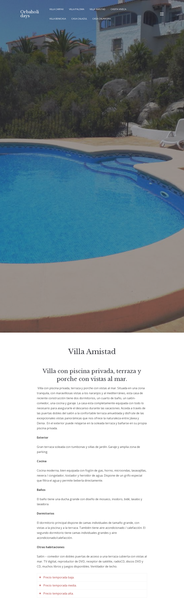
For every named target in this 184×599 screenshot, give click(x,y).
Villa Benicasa (57, 18)
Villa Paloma (76, 9)
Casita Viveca (118, 9)
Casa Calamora (101, 18)
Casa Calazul (79, 18)
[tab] (92, 577)
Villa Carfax (56, 9)
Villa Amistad (97, 9)
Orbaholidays (29, 13)
